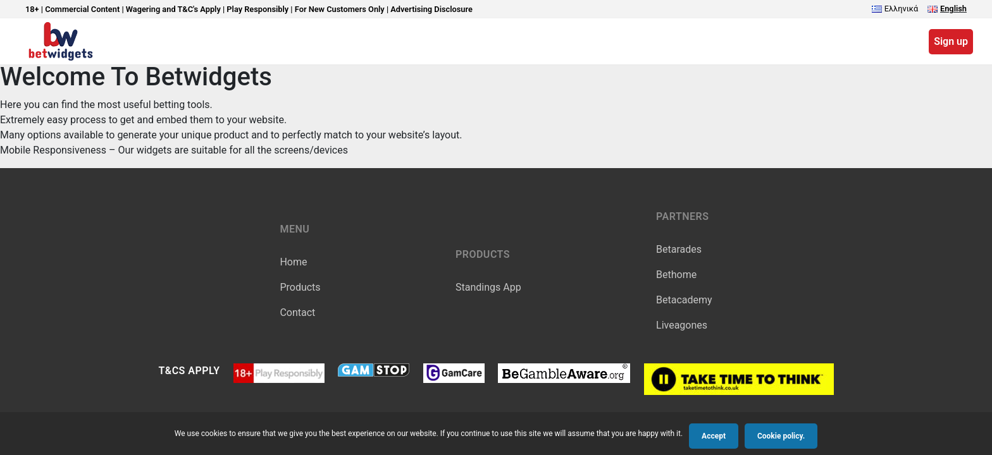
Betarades (679, 249)
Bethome (676, 275)
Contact (297, 312)
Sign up (951, 41)
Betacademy (684, 300)
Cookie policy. (781, 436)
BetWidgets (60, 41)
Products (300, 287)
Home (293, 262)
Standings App (488, 287)
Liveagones (681, 325)
